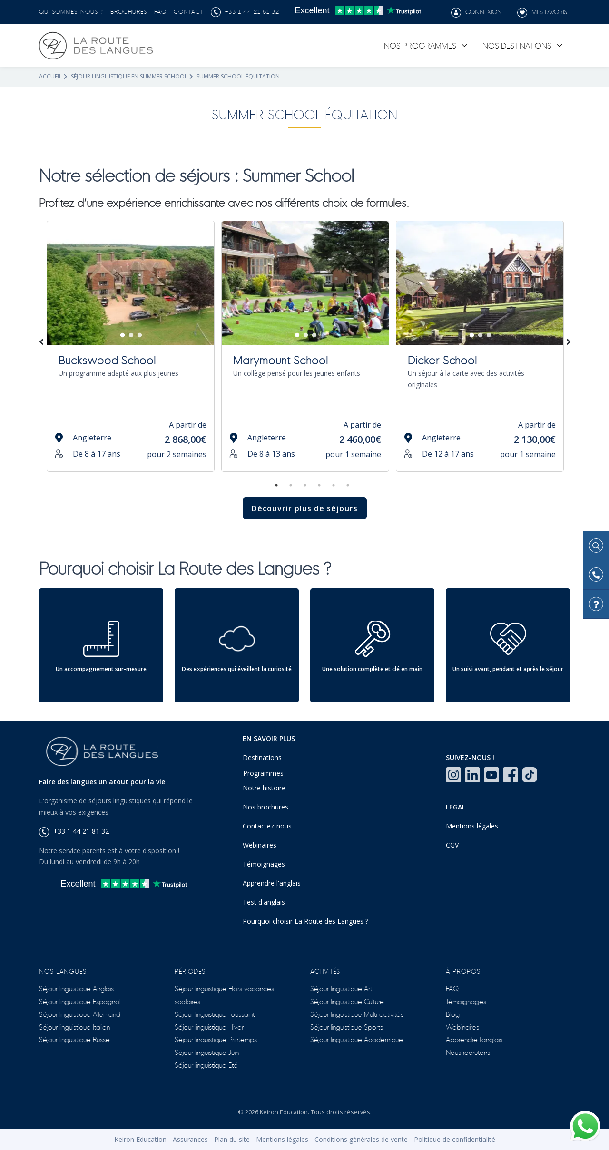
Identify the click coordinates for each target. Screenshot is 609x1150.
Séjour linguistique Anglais (76, 988)
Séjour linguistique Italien (74, 1027)
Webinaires (259, 844)
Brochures (128, 11)
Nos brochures (265, 806)
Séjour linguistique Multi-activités (356, 1014)
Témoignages (264, 863)
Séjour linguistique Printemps (216, 1039)
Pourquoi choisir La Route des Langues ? (305, 921)
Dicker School (442, 359)
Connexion (476, 12)
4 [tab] (319, 485)
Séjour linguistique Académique (356, 1039)
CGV (452, 844)
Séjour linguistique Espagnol (79, 1001)
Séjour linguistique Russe (74, 1039)
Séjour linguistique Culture (347, 1001)
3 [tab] (140, 335)
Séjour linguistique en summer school (129, 76)
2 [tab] (131, 335)
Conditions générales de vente (361, 1139)
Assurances (190, 1139)
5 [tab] (333, 485)
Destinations (262, 757)
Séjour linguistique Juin (207, 1052)
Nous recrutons (468, 1052)
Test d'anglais (264, 901)
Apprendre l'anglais (272, 882)
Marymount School (280, 359)
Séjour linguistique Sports (346, 1027)
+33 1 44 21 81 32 (245, 11)
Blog (453, 1014)
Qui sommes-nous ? (71, 11)
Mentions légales (472, 825)
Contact (189, 11)
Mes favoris (542, 12)
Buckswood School (107, 359)
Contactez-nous (267, 825)
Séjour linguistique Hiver (209, 1027)
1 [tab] (123, 335)
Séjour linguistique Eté (206, 1065)
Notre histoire (264, 787)
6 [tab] (348, 485)
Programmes (263, 773)
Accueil (50, 76)
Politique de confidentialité (454, 1139)
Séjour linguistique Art (341, 988)
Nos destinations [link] (516, 44)
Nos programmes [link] (420, 44)
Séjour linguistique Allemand (79, 1014)
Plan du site (232, 1139)
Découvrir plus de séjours (305, 508)
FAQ (160, 11)
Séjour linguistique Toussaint (215, 1014)
